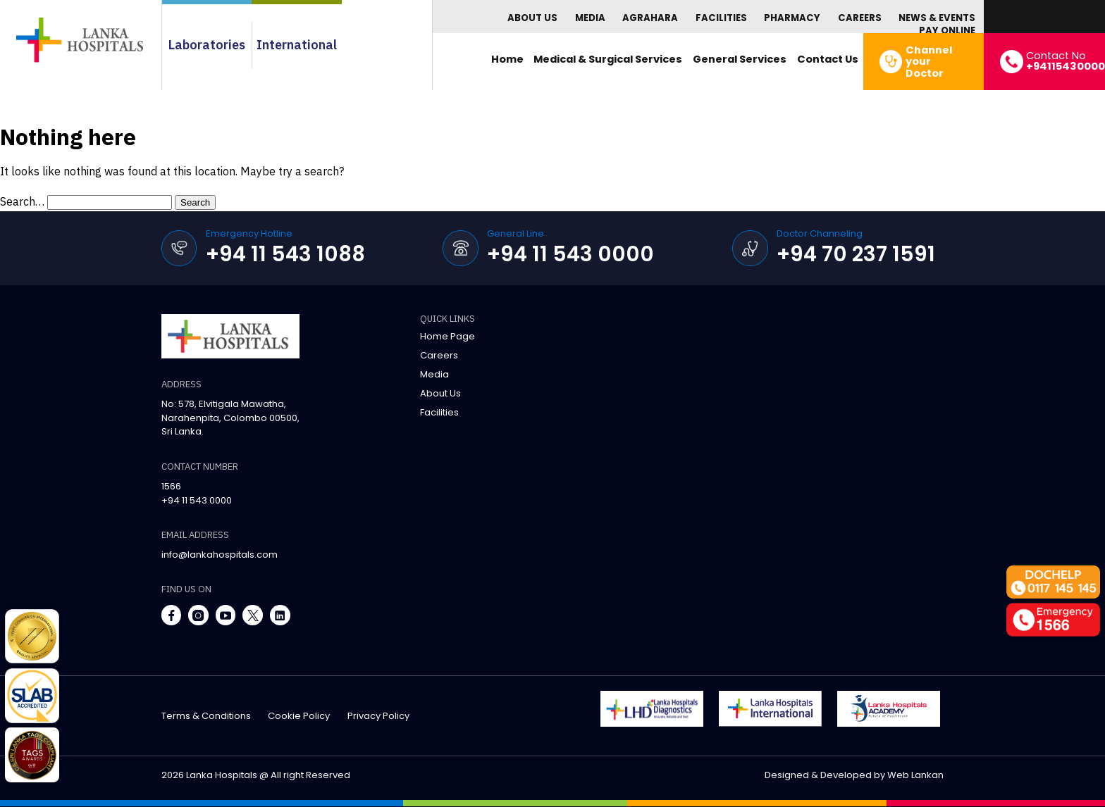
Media (590, 18)
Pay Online (947, 30)
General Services (739, 59)
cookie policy (299, 715)
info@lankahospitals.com (219, 554)
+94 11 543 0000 (570, 253)
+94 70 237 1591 (856, 253)
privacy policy (378, 715)
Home (507, 59)
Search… (22, 201)
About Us (532, 18)
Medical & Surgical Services (607, 59)
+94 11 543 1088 (285, 253)
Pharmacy (792, 18)
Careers (860, 18)
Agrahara (650, 18)
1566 (171, 486)
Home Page (447, 336)
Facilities (721, 18)
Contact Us (827, 59)
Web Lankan (915, 775)
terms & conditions (206, 715)
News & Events (937, 18)
